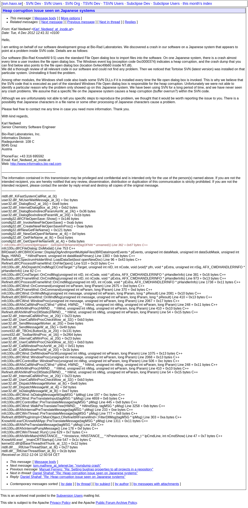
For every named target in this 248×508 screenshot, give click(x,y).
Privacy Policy (60, 502)
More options (70, 18)
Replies (130, 22)
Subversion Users (69, 495)
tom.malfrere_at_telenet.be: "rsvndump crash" (67, 465)
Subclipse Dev (138, 3)
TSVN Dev (91, 3)
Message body (45, 18)
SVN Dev (33, 3)
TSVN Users (113, 3)
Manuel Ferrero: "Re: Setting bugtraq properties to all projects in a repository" (96, 469)
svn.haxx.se (12, 3)
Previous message (81, 22)
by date (66, 484)
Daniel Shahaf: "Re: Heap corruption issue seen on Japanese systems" (85, 473)
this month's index (197, 3)
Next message (52, 22)
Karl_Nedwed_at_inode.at (52, 29)
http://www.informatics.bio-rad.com (35, 164)
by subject (102, 484)
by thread (84, 484)
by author (122, 484)
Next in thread (109, 22)
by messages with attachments (156, 484)
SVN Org (72, 3)
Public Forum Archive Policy (116, 502)
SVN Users (53, 3)
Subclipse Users (166, 3)
